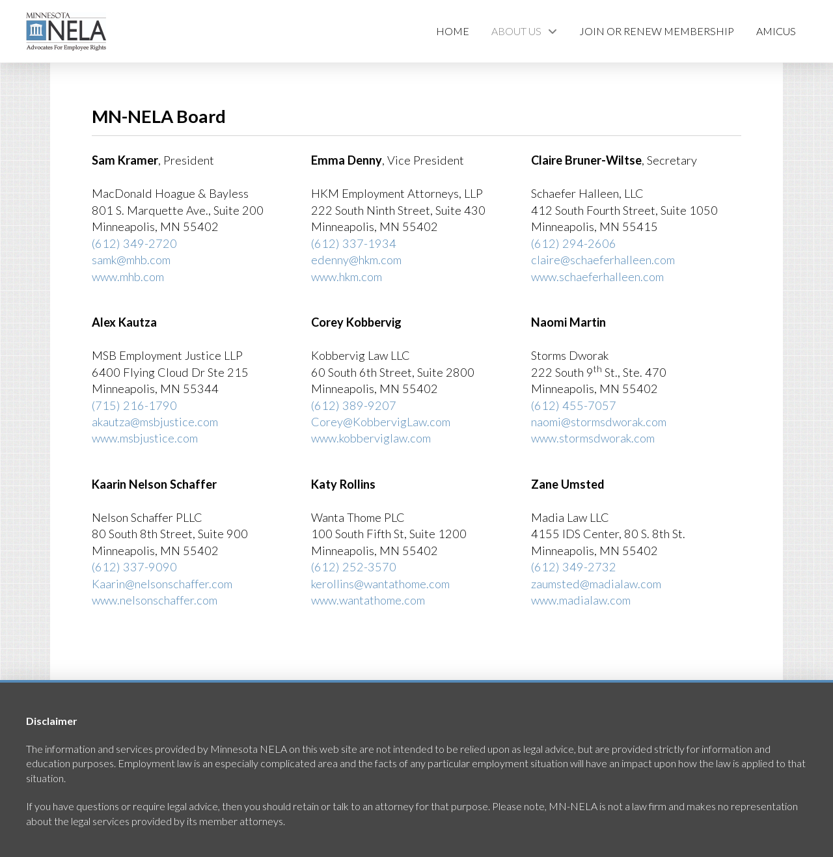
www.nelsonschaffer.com (154, 600)
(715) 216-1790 (134, 405)
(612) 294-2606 (573, 243)
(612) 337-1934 (353, 243)
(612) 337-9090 (134, 567)
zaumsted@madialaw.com (596, 584)
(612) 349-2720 (134, 243)
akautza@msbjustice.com (155, 422)
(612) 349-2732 (573, 567)
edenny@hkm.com (356, 259)
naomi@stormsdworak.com (598, 422)
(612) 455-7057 (573, 405)
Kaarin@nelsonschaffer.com (162, 584)
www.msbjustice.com (145, 438)
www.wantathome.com (368, 600)
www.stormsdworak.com (593, 438)
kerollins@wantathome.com (380, 584)
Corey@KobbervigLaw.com (380, 422)
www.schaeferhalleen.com (597, 276)
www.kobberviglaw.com (371, 438)
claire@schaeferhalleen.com (603, 259)
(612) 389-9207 (353, 405)
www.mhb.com (128, 276)
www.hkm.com (346, 276)
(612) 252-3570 (353, 567)
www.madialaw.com (581, 600)
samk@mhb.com (131, 259)
